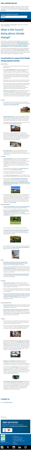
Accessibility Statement (19, 441)
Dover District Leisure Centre (9, 90)
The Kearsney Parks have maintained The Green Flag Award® (16, 230)
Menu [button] (3, 20)
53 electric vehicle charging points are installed (13, 381)
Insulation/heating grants (8, 116)
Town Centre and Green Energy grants (19, 178)
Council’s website (23, 168)
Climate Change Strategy (19, 49)
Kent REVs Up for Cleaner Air (9, 282)
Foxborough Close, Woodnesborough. (11, 104)
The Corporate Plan (8, 158)
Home (2, 24)
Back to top (4, 417)
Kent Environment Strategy (16, 45)
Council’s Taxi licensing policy (11, 175)
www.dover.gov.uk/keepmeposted (18, 426)
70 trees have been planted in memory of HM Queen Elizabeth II (17, 206)
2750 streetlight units (11, 69)
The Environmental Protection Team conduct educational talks (16, 274)
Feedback (15, 444)
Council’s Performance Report (16, 169)
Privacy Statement (17, 439)
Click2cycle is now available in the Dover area (12, 360)
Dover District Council (9, 14)
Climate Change (13, 24)
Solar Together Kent (7, 150)
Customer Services (17, 437)
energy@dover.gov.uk (8, 402)
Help (14, 442)
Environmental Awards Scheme (9, 268)
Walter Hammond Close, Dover (15, 123)
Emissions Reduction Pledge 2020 (21, 46)
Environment (6, 24)
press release (13, 202)
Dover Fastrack (15, 366)
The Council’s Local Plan (8, 304)
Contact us (16, 436)
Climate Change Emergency (22, 42)
